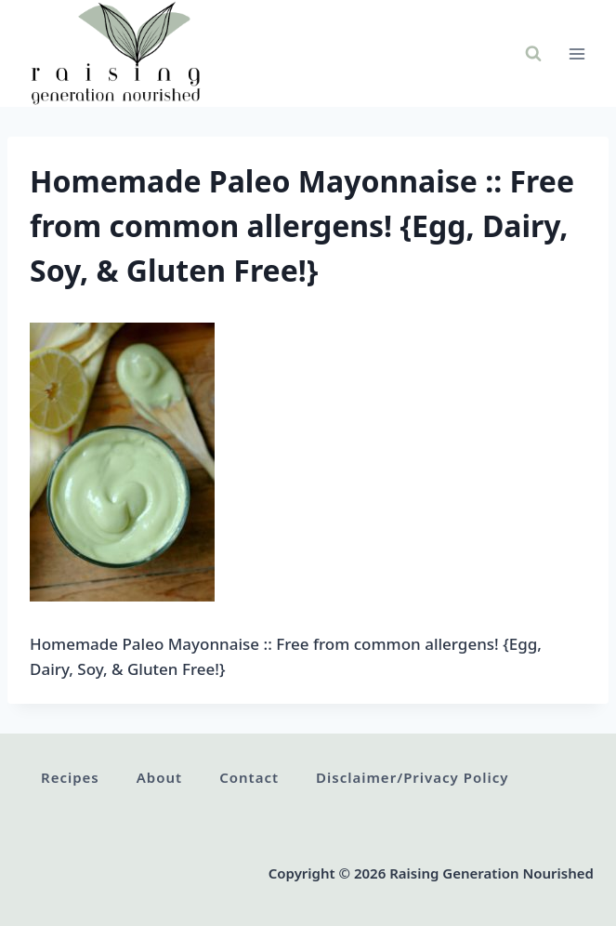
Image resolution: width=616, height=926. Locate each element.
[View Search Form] (533, 54)
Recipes (70, 777)
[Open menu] (576, 53)
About (159, 777)
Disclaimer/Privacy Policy (412, 777)
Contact (249, 777)
